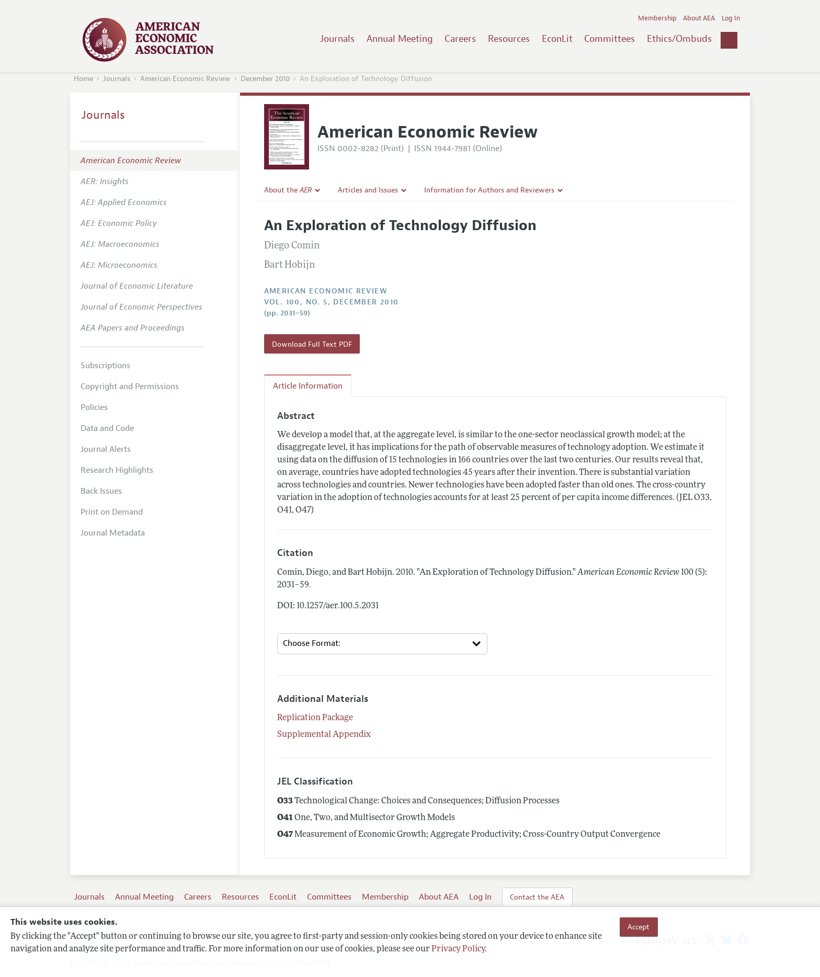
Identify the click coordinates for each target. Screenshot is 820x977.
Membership (657, 18)
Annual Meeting (400, 38)
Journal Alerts (106, 449)
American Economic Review (185, 78)
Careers (460, 38)
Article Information (308, 386)
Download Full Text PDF (312, 344)
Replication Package (315, 718)
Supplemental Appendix (324, 735)
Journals (337, 38)
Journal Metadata (113, 533)
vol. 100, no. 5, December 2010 (331, 302)
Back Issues (101, 491)
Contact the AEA (537, 897)
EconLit (557, 38)
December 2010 (265, 78)
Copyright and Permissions (130, 386)
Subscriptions (105, 365)
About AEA (699, 18)
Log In (731, 18)
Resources (509, 38)
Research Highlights (117, 470)
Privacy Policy (458, 949)
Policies (94, 407)
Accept (639, 926)
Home (83, 78)
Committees (609, 38)
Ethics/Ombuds (679, 38)
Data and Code (107, 428)
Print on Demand (112, 512)
